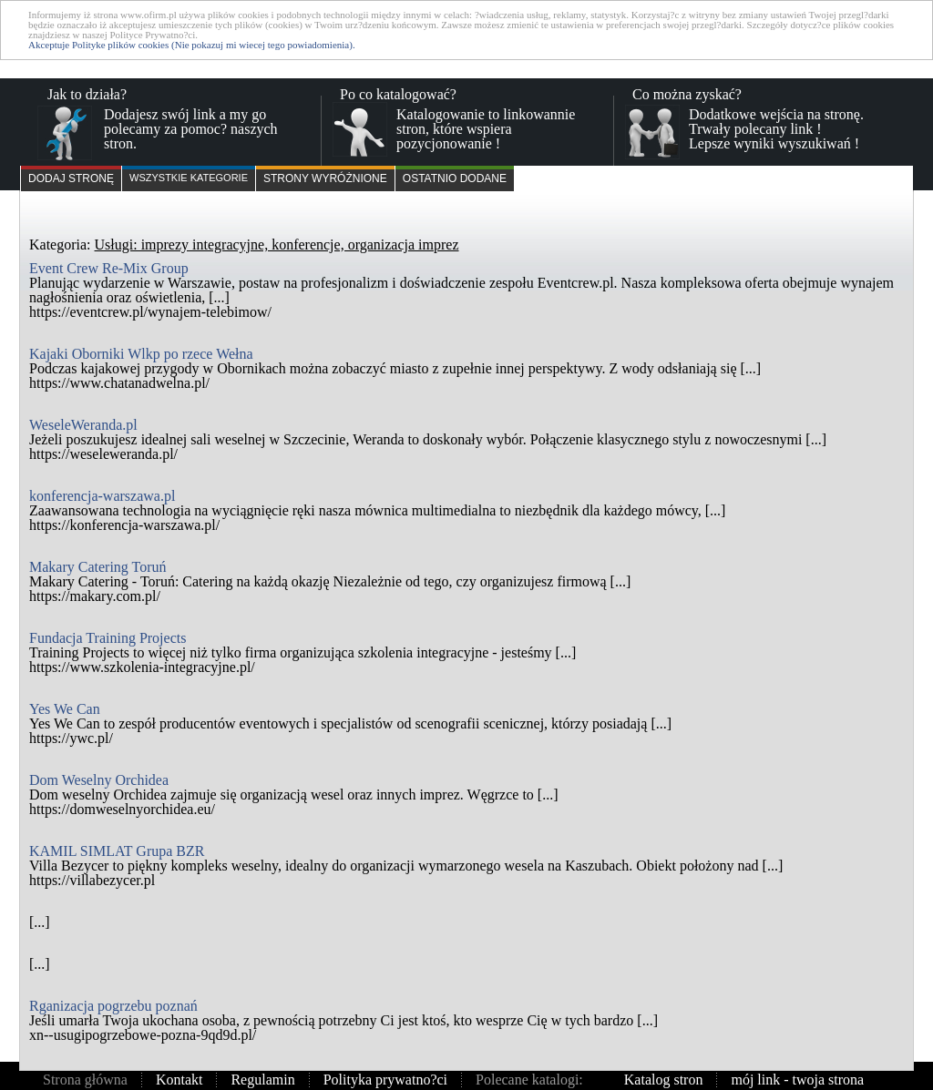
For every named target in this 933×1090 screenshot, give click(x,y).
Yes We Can (64, 709)
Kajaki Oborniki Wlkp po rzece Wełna (141, 354)
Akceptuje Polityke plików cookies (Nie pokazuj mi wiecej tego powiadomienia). (191, 44)
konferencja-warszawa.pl (102, 496)
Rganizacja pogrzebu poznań (113, 1006)
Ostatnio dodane (455, 178)
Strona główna (85, 1079)
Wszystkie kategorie (188, 177)
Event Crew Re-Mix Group (109, 268)
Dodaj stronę (71, 178)
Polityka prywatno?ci (385, 1079)
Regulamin (262, 1079)
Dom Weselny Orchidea (99, 780)
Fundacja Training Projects (107, 638)
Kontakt (179, 1079)
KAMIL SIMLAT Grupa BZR (116, 851)
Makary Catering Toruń (98, 567)
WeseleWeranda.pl (83, 425)
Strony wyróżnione (325, 178)
